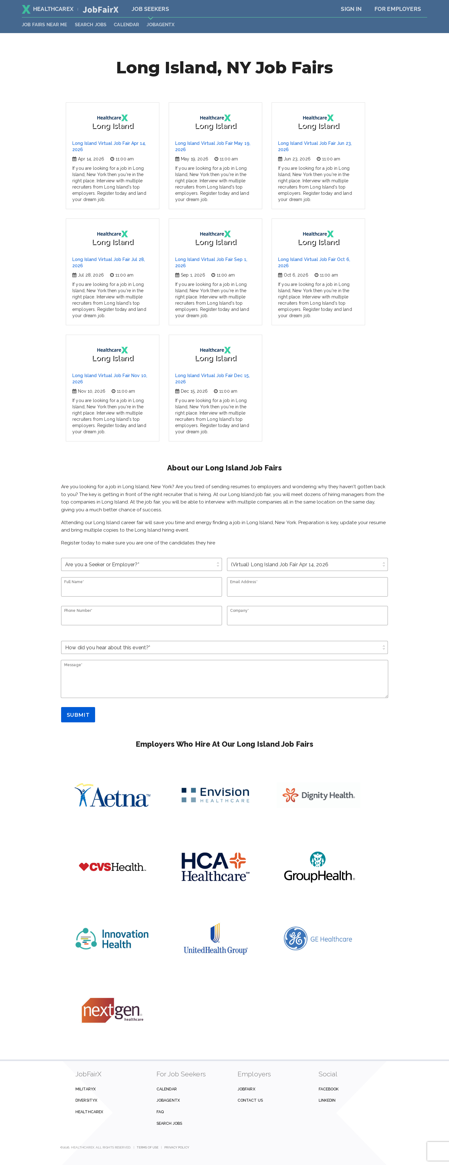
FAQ (160, 1111)
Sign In (351, 9)
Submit (78, 715)
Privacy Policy (176, 1147)
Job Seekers (150, 9)
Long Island (113, 122)
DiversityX (86, 1100)
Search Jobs (169, 1123)
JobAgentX (160, 24)
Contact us (250, 1100)
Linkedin (327, 1100)
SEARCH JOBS (91, 24)
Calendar (126, 24)
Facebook (329, 1089)
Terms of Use (147, 1147)
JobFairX (246, 1089)
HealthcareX (48, 9)
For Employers (397, 9)
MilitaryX (85, 1089)
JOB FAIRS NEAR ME (44, 24)
